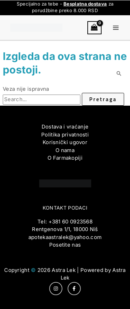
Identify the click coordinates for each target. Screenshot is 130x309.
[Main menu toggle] (116, 27)
